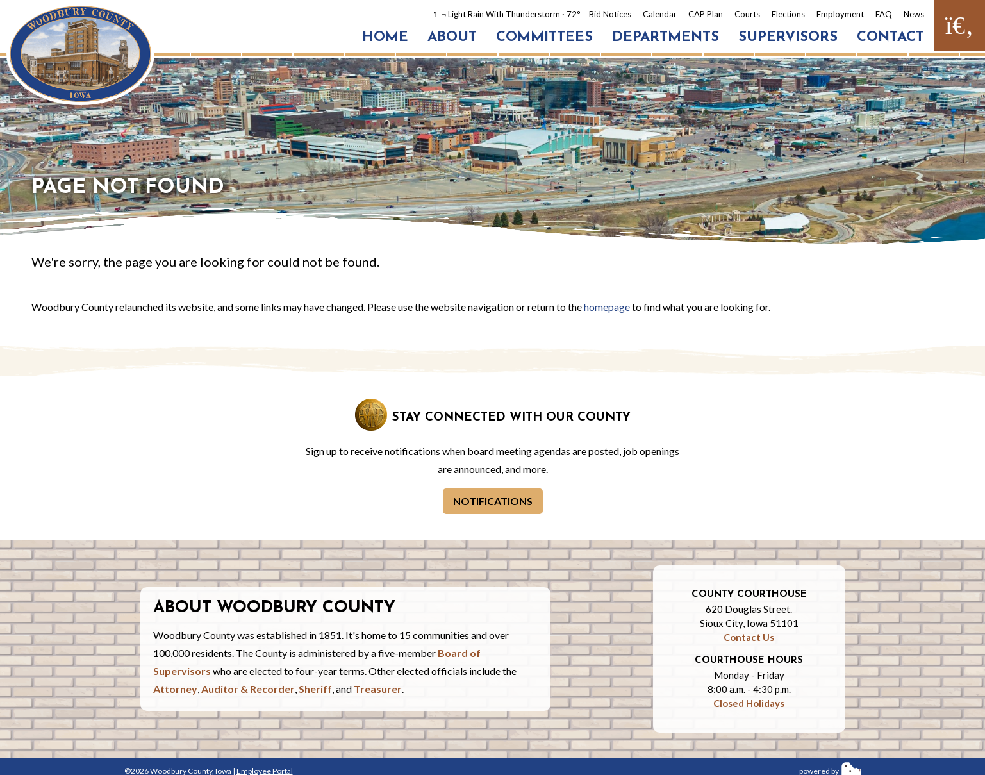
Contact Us (749, 637)
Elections (788, 14)
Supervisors (788, 37)
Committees (544, 37)
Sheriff (315, 689)
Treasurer (378, 689)
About (452, 37)
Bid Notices (610, 14)
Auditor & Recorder (248, 689)
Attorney (175, 689)
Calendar (660, 14)
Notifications (493, 501)
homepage (607, 307)
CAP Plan (705, 14)
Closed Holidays (748, 703)
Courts (747, 14)
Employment (840, 14)
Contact (890, 37)
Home (385, 37)
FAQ (883, 14)
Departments (665, 37)
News (914, 14)
